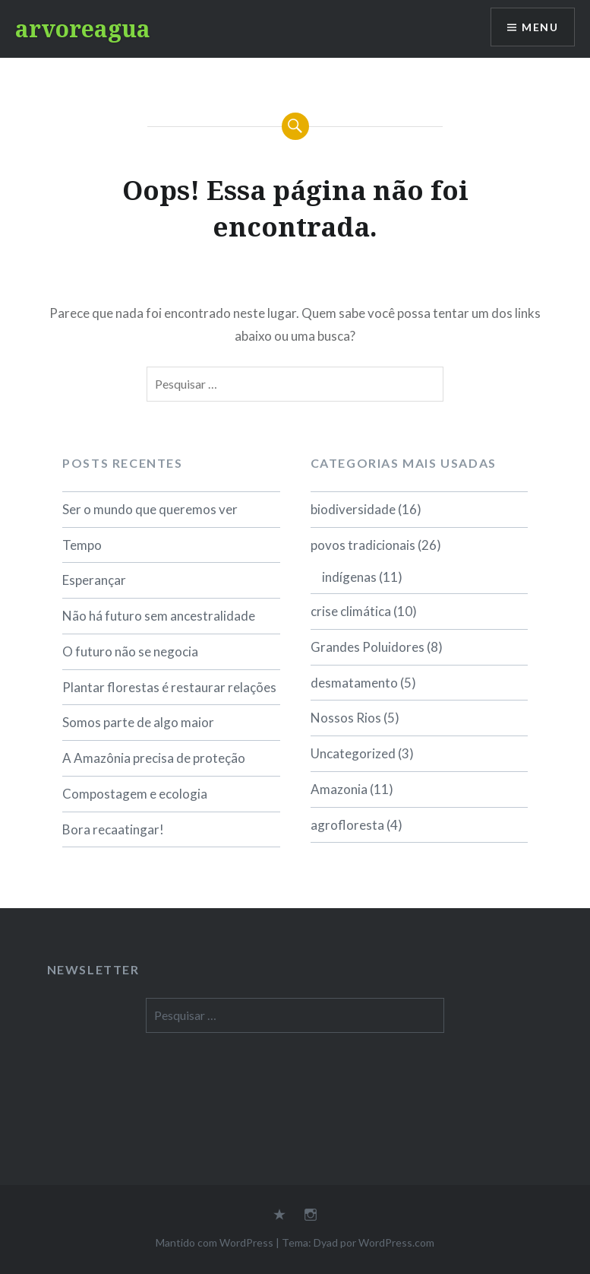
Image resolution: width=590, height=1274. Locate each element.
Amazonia (339, 789)
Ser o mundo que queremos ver (150, 509)
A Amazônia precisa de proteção (153, 758)
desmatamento (354, 683)
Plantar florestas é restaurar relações (169, 687)
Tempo (82, 545)
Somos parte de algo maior (138, 722)
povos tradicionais (363, 545)
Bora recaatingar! (113, 829)
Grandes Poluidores (367, 647)
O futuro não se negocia (130, 651)
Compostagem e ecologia (134, 794)
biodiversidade (353, 509)
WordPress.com (396, 1242)
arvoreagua (82, 28)
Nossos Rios (346, 718)
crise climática (351, 611)
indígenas (349, 577)
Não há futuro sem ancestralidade (158, 616)
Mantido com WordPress (214, 1242)
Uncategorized (353, 753)
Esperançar (94, 580)
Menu (540, 27)
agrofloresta (347, 825)
